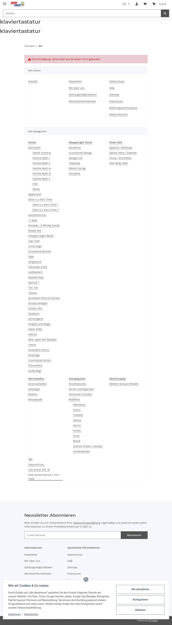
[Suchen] (165, 13)
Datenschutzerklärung (87, 522)
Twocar (32, 292)
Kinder (77, 430)
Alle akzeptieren (140, 589)
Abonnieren (134, 535)
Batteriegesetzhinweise (123, 107)
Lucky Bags (34, 370)
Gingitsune (34, 261)
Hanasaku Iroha (37, 266)
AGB (111, 88)
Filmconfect (35, 365)
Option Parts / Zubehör (123, 152)
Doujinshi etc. (36, 464)
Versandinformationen (82, 101)
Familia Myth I (41, 158)
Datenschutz (32, 614)
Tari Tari (33, 287)
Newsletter (75, 81)
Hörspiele (74, 173)
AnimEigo (34, 355)
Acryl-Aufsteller (37, 383)
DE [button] (124, 4)
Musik (76, 441)
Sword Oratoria (42, 152)
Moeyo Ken (35, 230)
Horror (77, 425)
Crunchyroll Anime (39, 360)
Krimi (76, 435)
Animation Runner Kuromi (44, 298)
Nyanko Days (36, 277)
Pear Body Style (118, 163)
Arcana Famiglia (37, 303)
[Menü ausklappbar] (4, 2)
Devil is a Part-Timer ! (45, 204)
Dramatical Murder (39, 251)
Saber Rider (35, 329)
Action (77, 409)
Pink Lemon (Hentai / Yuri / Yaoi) (44, 476)
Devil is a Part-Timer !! (46, 209)
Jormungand (35, 318)
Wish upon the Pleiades (42, 339)
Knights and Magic (39, 324)
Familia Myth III (42, 168)
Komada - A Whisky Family (44, 225)
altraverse (75, 147)
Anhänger (34, 389)
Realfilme (74, 399)
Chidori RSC (35, 308)
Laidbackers (35, 272)
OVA (35, 183)
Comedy (78, 415)
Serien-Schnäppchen (81, 389)
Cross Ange (35, 246)
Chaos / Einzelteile (120, 158)
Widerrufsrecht (118, 114)
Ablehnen (139, 610)
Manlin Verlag (77, 168)
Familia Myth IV (42, 173)
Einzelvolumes (77, 383)
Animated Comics (38, 349)
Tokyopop (74, 163)
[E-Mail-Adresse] (72, 535)
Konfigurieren (139, 599)
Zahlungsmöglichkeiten (83, 94)
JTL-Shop (153, 620)
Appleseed (34, 194)
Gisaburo (33, 313)
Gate (31, 256)
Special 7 (33, 282)
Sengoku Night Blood (40, 235)
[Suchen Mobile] (82, 13)
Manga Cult (76, 158)
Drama (77, 420)
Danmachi (34, 147)
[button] (137, 4)
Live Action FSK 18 (39, 469)
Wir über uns (77, 88)
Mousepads (35, 399)
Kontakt (32, 81)
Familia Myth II (41, 163)
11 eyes (32, 220)
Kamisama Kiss (37, 215)
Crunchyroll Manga (80, 152)
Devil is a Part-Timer (40, 199)
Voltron (32, 334)
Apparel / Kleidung (120, 147)
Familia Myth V (41, 178)
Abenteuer (79, 404)
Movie (36, 189)
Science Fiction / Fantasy (87, 446)
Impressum (15, 614)
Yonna (32, 344)
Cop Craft (34, 241)
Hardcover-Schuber (80, 394)
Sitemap (114, 94)
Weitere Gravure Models (123, 383)
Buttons (33, 394)
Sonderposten (81, 451)
